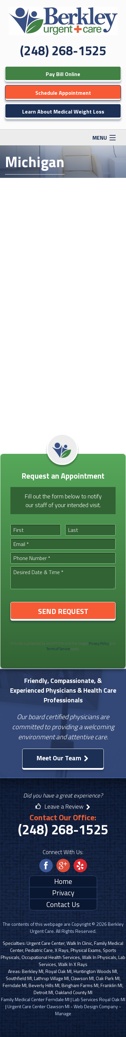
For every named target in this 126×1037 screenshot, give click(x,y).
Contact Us (63, 904)
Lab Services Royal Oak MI (99, 999)
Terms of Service (58, 648)
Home (63, 881)
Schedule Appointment (63, 93)
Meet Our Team (63, 758)
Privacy (63, 892)
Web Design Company (96, 1006)
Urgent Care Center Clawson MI (38, 1006)
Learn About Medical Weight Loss (63, 112)
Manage (63, 1013)
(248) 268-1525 (63, 50)
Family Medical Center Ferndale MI (35, 999)
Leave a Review (63, 806)
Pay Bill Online (63, 74)
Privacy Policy (99, 643)
